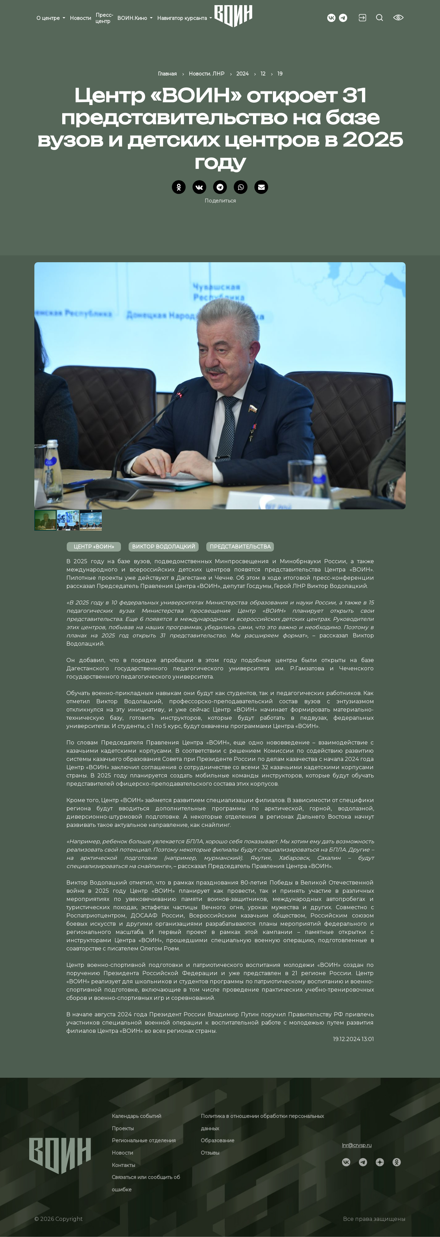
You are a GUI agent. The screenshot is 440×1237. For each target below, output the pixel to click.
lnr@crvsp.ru (357, 1145)
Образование (217, 1140)
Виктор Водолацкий (163, 547)
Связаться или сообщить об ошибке (146, 1183)
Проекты (123, 1128)
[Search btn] (379, 17)
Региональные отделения (144, 1140)
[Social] (331, 17)
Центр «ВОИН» (94, 547)
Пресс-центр (104, 18)
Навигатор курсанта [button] (182, 18)
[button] (399, 385)
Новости (80, 18)
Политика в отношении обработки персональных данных (262, 1122)
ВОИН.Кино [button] (132, 18)
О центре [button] (48, 18)
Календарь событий (136, 1116)
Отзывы (210, 1153)
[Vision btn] (398, 17)
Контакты (123, 1165)
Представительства (240, 547)
